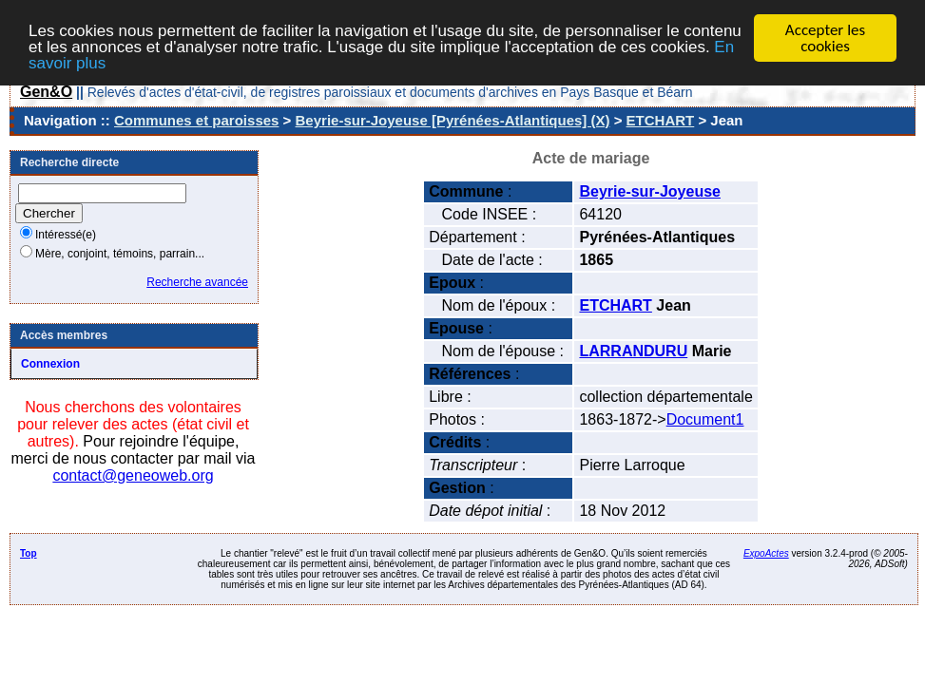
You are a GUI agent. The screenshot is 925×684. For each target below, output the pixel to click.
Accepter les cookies (825, 38)
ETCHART (660, 120)
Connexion (50, 363)
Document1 (705, 419)
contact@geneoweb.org (132, 475)
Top (28, 553)
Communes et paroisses (196, 120)
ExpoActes (766, 553)
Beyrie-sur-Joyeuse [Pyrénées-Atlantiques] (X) (453, 120)
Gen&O (46, 92)
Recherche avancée (197, 282)
